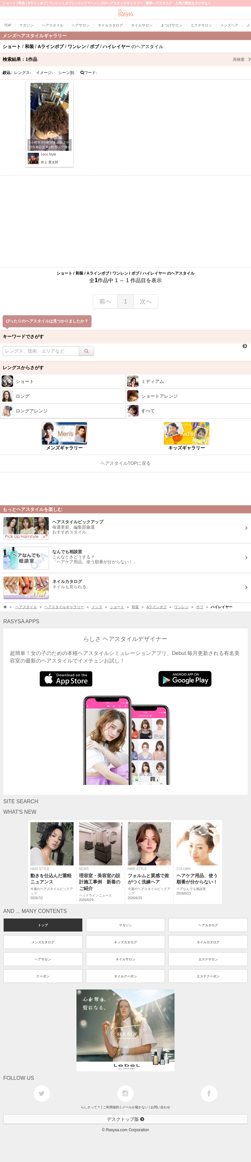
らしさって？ (90, 1107)
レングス (23, 72)
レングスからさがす (23, 367)
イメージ (45, 72)
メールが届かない (135, 1107)
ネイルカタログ (208, 942)
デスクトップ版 (125, 1119)
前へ (105, 301)
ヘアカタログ (208, 925)
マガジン (125, 925)
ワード (89, 72)
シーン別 (67, 72)
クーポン (42, 976)
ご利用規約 (111, 1107)
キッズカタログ (125, 942)
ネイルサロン (125, 959)
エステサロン (208, 959)
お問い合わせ (160, 1107)
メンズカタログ (42, 942)
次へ (146, 301)
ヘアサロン (43, 959)
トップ (43, 925)
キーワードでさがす (23, 336)
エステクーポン (208, 976)
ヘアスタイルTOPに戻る (125, 463)
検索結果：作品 (127, 59)
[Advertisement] (125, 221)
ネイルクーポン (125, 976)
